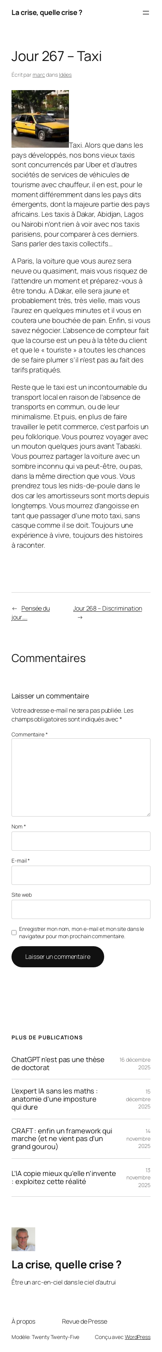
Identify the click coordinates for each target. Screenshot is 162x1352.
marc (39, 74)
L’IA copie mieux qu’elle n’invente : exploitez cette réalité (63, 1177)
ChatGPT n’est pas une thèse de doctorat (58, 1063)
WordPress (138, 1336)
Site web (21, 894)
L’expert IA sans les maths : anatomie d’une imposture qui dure (54, 1099)
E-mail (20, 860)
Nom (18, 826)
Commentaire (29, 734)
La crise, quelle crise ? (46, 12)
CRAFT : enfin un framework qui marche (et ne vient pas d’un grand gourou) (61, 1139)
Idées (65, 74)
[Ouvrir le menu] (146, 12)
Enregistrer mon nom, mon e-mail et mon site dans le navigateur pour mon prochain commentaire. (81, 932)
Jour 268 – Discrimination (107, 608)
